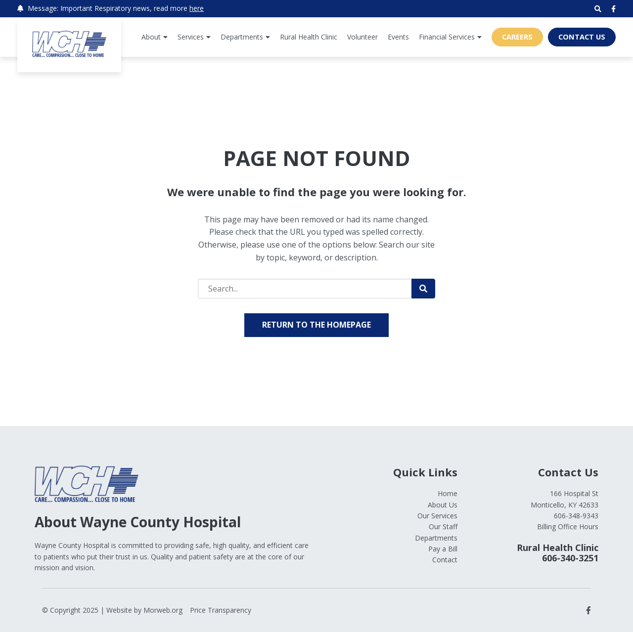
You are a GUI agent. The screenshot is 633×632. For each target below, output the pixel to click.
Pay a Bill (442, 548)
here (196, 8)
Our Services (437, 515)
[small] (613, 8)
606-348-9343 (576, 515)
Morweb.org (162, 610)
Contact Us (581, 37)
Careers (517, 37)
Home (447, 493)
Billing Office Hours (567, 526)
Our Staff (443, 526)
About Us (442, 504)
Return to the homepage (316, 324)
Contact (444, 559)
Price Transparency (220, 610)
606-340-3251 (570, 558)
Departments (436, 538)
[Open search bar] (597, 8)
